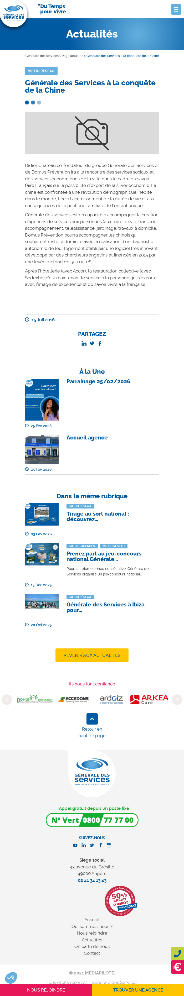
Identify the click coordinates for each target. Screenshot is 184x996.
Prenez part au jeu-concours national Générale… (104, 556)
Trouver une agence (138, 990)
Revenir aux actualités (92, 655)
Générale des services (42, 56)
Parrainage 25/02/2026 (98, 381)
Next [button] (177, 699)
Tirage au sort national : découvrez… (98, 516)
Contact (92, 953)
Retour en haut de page (92, 732)
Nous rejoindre (92, 933)
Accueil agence (87, 437)
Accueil (92, 919)
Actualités (92, 939)
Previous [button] (7, 699)
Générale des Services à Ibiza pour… (106, 607)
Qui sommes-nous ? (92, 926)
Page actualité (72, 56)
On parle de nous (92, 946)
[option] (35, 699)
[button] (11, 978)
